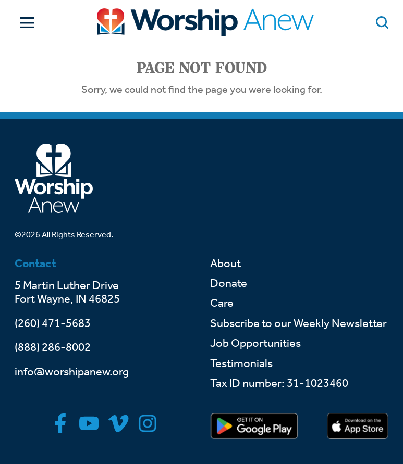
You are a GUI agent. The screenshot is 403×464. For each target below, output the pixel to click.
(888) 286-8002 (53, 347)
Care (222, 303)
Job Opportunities (255, 343)
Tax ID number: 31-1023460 (279, 383)
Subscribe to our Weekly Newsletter (298, 323)
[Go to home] (205, 22)
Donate (228, 283)
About (225, 263)
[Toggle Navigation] (24, 23)
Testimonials (241, 363)
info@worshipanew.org (72, 372)
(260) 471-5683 (53, 323)
